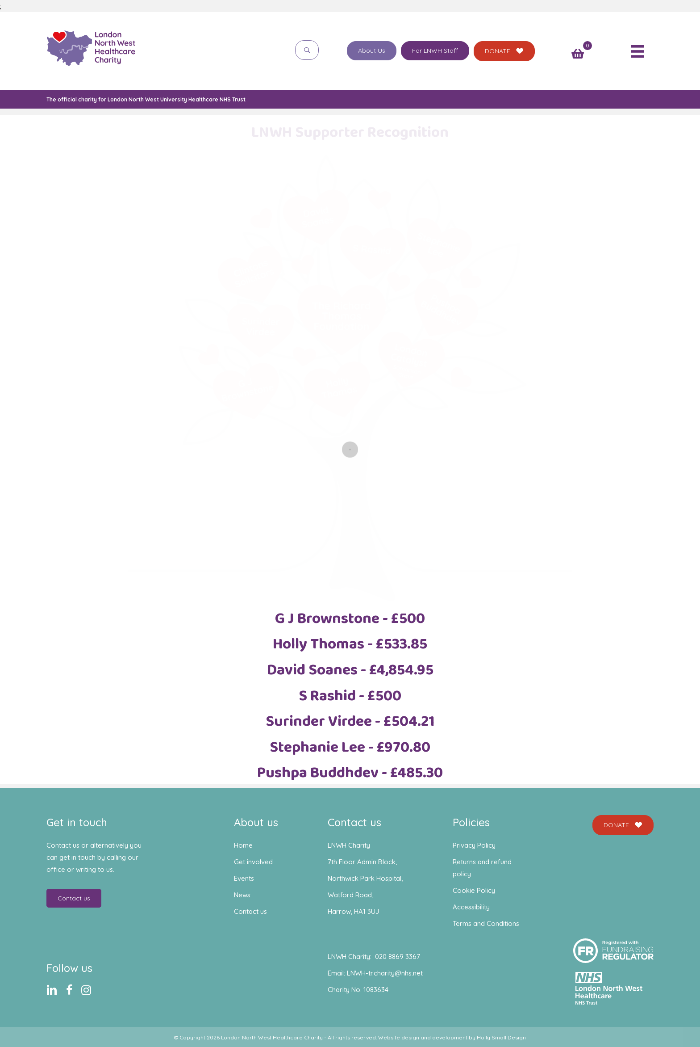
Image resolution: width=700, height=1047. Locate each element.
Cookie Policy (474, 890)
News (242, 895)
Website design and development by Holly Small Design (452, 1037)
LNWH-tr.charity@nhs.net (385, 973)
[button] (307, 49)
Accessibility (471, 907)
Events (244, 878)
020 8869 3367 (397, 956)
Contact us (250, 911)
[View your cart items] (577, 54)
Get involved (253, 862)
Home (243, 845)
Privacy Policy (474, 845)
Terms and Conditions (486, 923)
